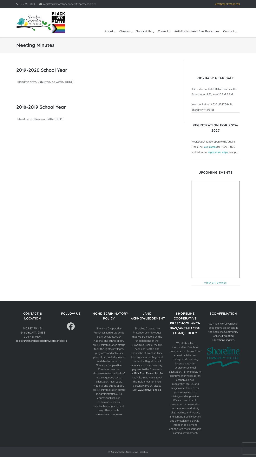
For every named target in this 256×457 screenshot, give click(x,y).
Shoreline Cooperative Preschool (132, 451)
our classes (210, 147)
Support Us (143, 31)
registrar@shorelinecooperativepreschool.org (69, 3)
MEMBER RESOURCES (227, 4)
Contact (228, 31)
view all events (215, 282)
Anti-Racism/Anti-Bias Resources (196, 31)
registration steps (218, 152)
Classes (124, 31)
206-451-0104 (27, 3)
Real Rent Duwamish (146, 373)
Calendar (164, 31)
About (109, 31)
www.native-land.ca (149, 389)
